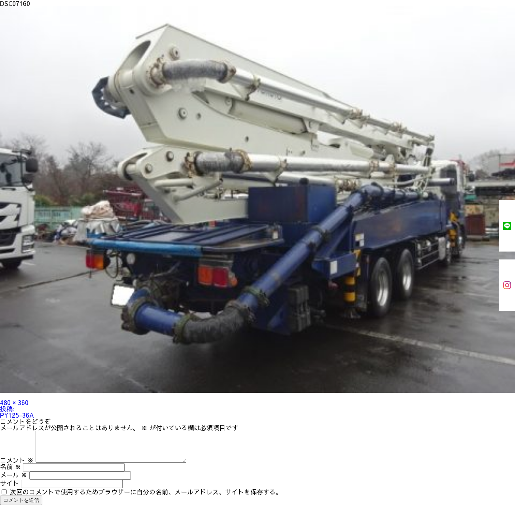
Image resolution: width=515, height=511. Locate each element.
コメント (17, 466)
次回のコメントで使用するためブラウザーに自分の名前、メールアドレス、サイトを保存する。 (146, 497)
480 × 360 (14, 402)
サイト (9, 489)
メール (13, 480)
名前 (10, 472)
